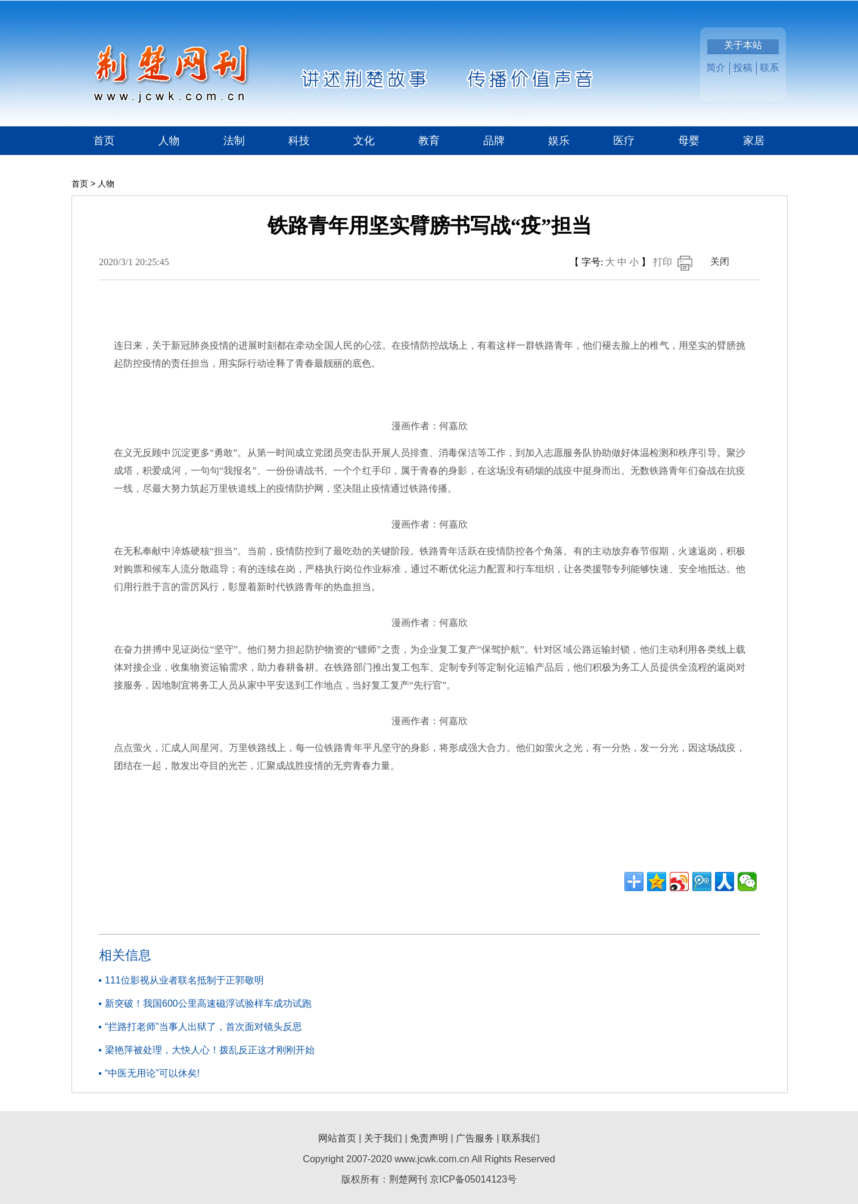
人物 (169, 141)
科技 (299, 141)
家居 (753, 141)
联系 (769, 68)
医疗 (624, 141)
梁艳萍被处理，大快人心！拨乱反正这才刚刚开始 (210, 1050)
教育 (429, 141)
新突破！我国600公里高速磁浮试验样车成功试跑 (208, 1003)
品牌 (494, 141)
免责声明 (429, 1138)
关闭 (719, 261)
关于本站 (743, 45)
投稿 (743, 68)
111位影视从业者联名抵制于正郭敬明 (184, 980)
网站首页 (337, 1138)
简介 (716, 68)
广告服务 (475, 1138)
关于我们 (383, 1138)
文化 (364, 141)
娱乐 (559, 141)
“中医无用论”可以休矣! (152, 1073)
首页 (104, 141)
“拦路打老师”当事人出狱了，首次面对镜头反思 (203, 1027)
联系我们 (521, 1138)
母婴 (689, 141)
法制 (234, 141)
